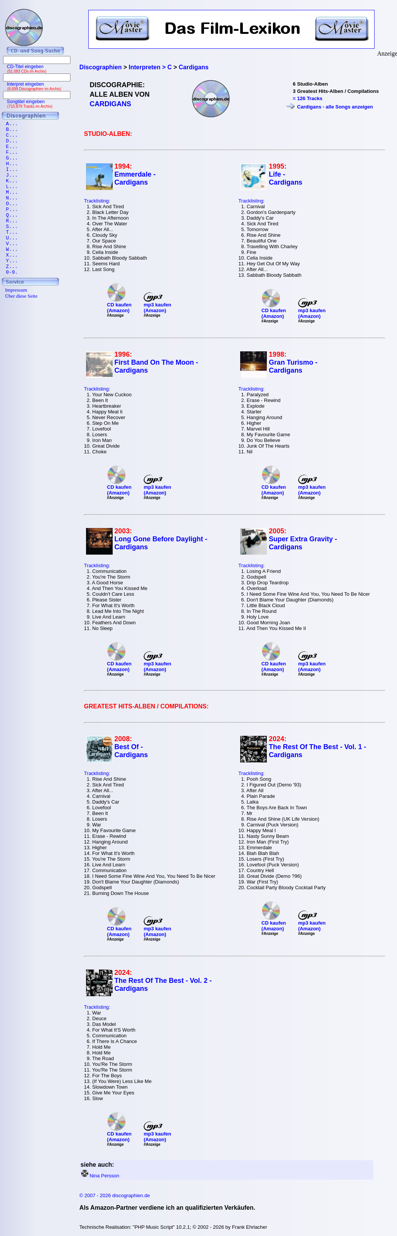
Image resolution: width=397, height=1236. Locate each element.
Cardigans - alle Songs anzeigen (335, 107)
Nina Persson (104, 1176)
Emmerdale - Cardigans (135, 178)
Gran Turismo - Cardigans (293, 366)
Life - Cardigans (285, 178)
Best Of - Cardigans (131, 751)
